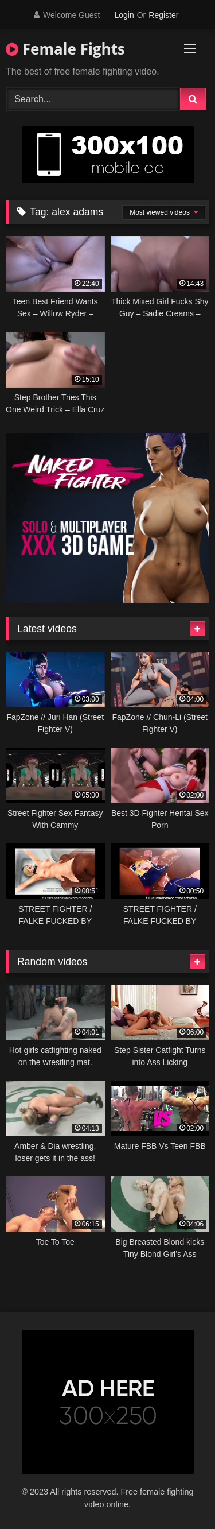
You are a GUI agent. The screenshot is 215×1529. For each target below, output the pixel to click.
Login (124, 15)
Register (163, 15)
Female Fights (65, 48)
